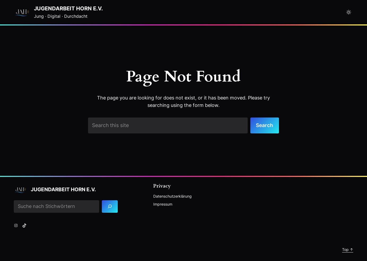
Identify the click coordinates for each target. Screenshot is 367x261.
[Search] (110, 206)
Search (264, 125)
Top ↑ (347, 249)
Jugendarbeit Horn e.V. (68, 8)
